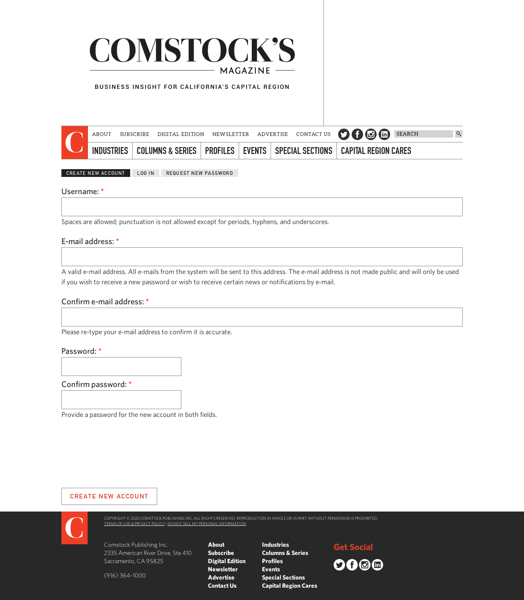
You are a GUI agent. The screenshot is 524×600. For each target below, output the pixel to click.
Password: (81, 350)
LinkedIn (384, 134)
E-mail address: (90, 241)
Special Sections (303, 150)
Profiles (220, 150)
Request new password (199, 173)
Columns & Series (166, 150)
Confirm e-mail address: (105, 301)
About (102, 134)
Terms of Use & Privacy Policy (134, 523)
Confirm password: (96, 384)
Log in (145, 173)
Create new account (95, 173)
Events (255, 150)
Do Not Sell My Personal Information (206, 523)
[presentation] (74, 142)
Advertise (272, 134)
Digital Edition (181, 134)
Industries (110, 150)
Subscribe (134, 134)
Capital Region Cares (376, 150)
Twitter (344, 134)
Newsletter (230, 134)
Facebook (357, 134)
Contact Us (313, 134)
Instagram (371, 134)
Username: (82, 191)
